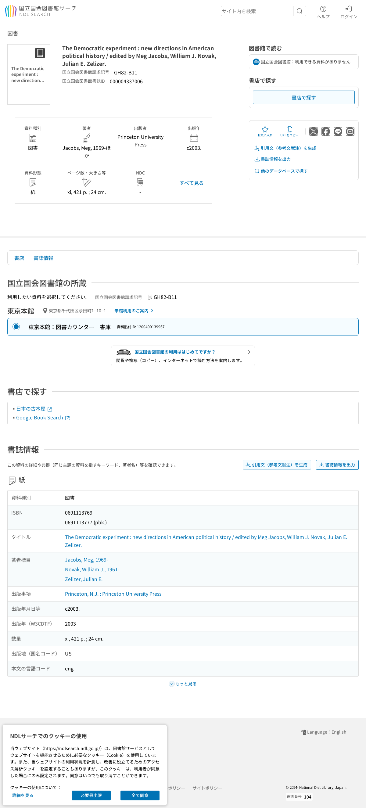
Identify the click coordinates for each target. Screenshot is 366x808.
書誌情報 (43, 257)
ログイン (348, 11)
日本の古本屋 (34, 408)
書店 (19, 257)
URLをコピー (289, 131)
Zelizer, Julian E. (83, 579)
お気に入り (265, 131)
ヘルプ (323, 11)
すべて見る (191, 182)
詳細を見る (23, 795)
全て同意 (140, 795)
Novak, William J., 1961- (92, 569)
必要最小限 (91, 795)
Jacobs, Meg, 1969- (86, 559)
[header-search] (263, 11)
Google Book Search (43, 417)
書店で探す (304, 97)
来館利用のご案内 (135, 310)
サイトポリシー (207, 788)
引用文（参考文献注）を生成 (285, 148)
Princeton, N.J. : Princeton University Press (113, 593)
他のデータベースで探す (281, 171)
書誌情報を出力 (272, 159)
